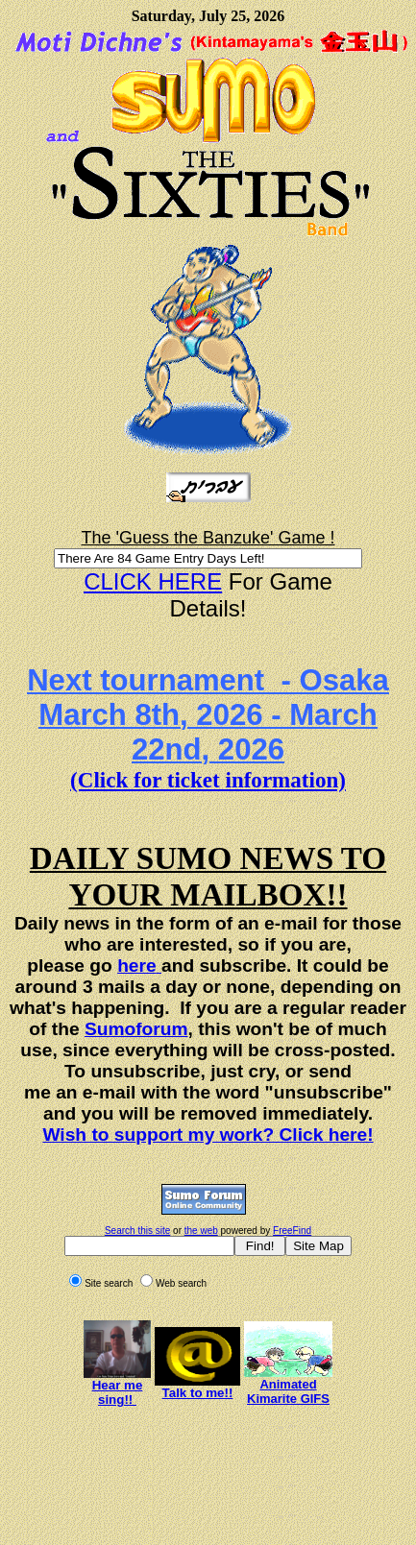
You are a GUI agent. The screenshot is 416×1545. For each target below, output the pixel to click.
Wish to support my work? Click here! (207, 1134)
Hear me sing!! (117, 1392)
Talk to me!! (197, 1393)
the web (201, 1230)
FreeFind (292, 1230)
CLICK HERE (153, 581)
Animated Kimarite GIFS (288, 1391)
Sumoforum (136, 1029)
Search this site (137, 1230)
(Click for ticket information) (208, 779)
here (137, 965)
